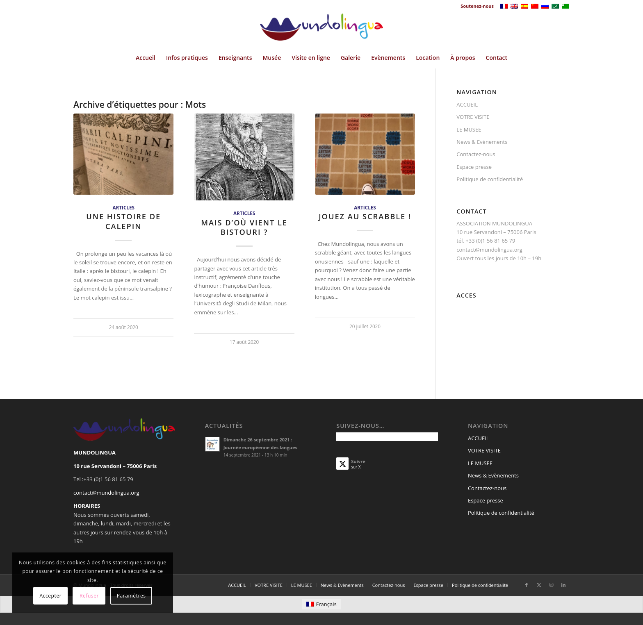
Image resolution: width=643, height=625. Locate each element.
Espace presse (474, 166)
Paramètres (131, 595)
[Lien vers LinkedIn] (563, 585)
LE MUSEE (468, 129)
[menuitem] (475, 6)
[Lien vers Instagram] (551, 585)
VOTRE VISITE (472, 116)
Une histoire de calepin (123, 221)
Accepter (50, 595)
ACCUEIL (467, 104)
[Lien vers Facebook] (526, 585)
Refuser (89, 595)
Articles (123, 207)
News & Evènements (481, 141)
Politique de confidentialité (489, 179)
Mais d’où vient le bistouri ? (244, 227)
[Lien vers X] (539, 585)
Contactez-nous (475, 154)
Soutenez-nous (477, 6)
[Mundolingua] (321, 30)
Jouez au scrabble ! (365, 216)
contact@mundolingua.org (106, 492)
